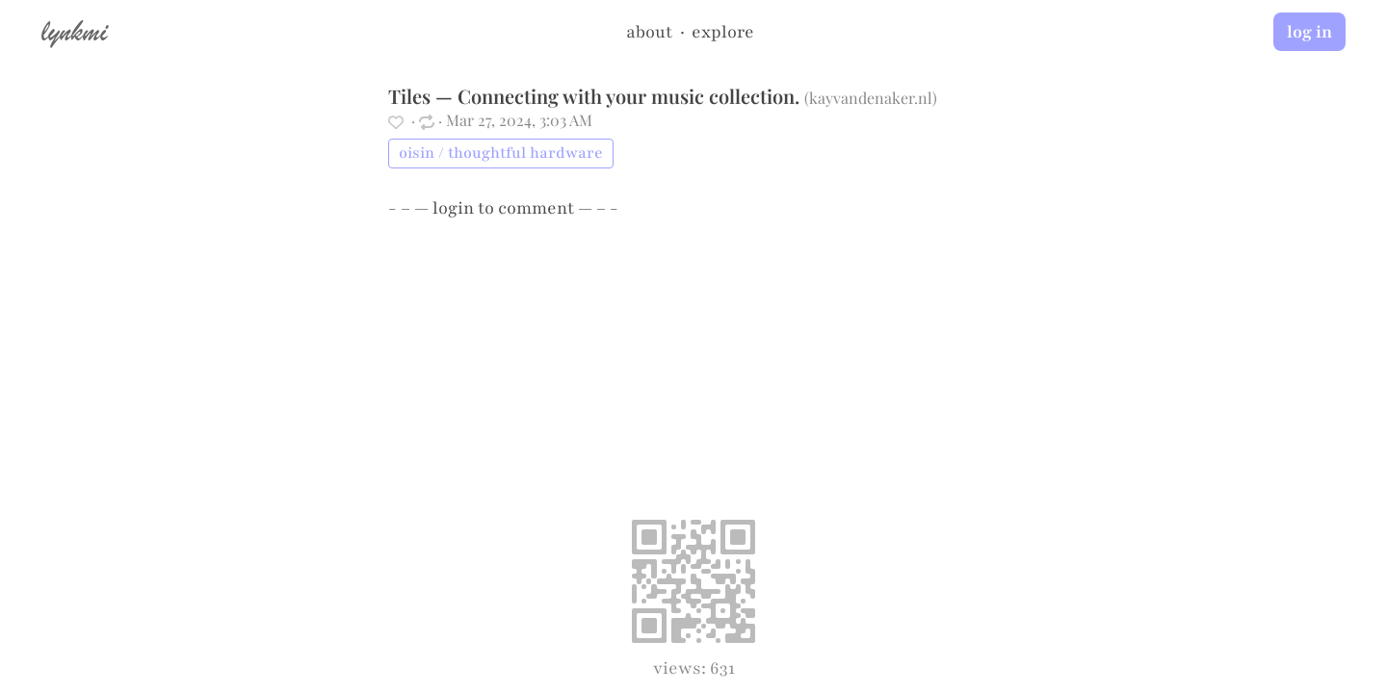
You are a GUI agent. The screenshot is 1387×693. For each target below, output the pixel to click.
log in (1309, 31)
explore (723, 31)
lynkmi (74, 31)
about (649, 31)
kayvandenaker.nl (870, 98)
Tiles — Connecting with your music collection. (593, 96)
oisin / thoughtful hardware (501, 153)
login (453, 207)
